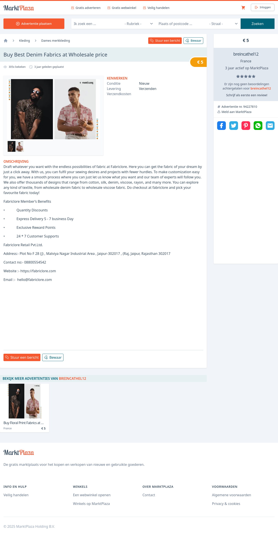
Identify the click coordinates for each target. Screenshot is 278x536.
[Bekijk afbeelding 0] (15, 146)
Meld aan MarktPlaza (236, 112)
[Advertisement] (103, 316)
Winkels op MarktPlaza (91, 503)
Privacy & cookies (226, 503)
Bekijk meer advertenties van (44, 378)
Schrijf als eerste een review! (246, 95)
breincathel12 (245, 54)
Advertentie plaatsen (34, 24)
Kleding (24, 40)
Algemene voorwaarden (231, 495)
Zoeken (257, 23)
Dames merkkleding (55, 40)
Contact (149, 495)
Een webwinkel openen (92, 495)
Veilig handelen (15, 495)
